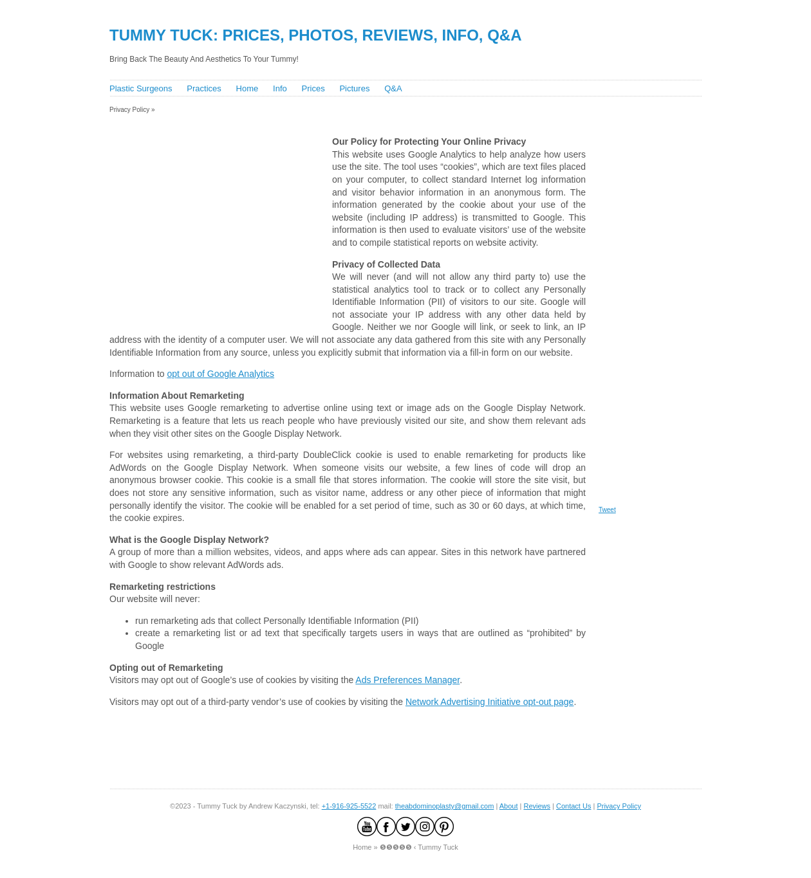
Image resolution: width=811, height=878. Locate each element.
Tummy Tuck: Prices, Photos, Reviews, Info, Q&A (315, 35)
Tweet (607, 509)
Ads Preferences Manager (407, 680)
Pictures (354, 88)
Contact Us (573, 806)
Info (280, 88)
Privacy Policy (618, 806)
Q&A (393, 88)
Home (247, 88)
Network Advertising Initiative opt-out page (489, 702)
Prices (313, 88)
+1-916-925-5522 (349, 806)
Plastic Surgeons (140, 88)
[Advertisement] (340, 118)
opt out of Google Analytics (221, 374)
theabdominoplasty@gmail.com (444, 806)
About (508, 806)
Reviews (536, 806)
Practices (204, 88)
